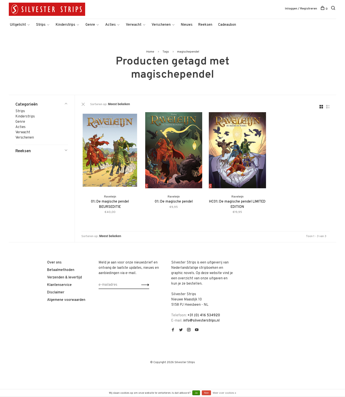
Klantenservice (59, 285)
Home (150, 52)
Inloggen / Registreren (301, 9)
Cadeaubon (227, 25)
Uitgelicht (18, 25)
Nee (206, 393)
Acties (110, 25)
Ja (196, 393)
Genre (90, 25)
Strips (41, 25)
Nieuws (187, 25)
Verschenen (161, 25)
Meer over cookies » (224, 393)
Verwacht (133, 25)
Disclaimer (55, 292)
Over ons (54, 262)
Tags (165, 52)
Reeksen (205, 25)
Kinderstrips (65, 25)
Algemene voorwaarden (66, 300)
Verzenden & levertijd (64, 277)
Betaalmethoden (60, 270)
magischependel (188, 52)
